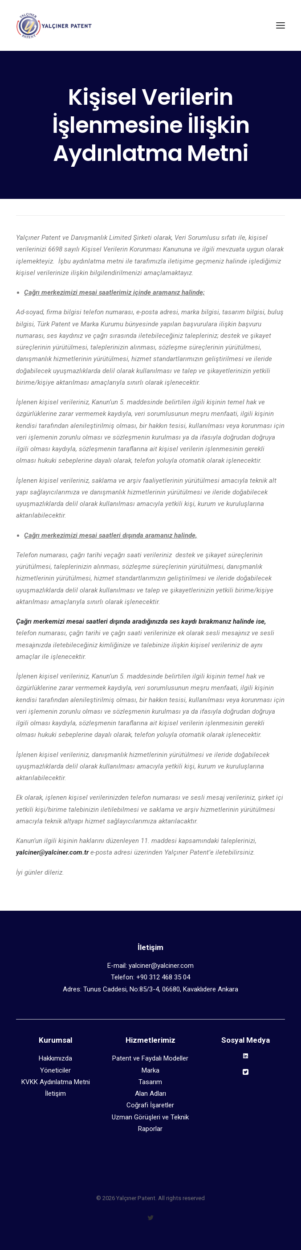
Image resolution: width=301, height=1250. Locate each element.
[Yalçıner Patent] (54, 25)
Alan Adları (150, 1094)
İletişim (55, 1094)
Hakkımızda (55, 1058)
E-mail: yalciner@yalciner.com (150, 966)
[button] (280, 25)
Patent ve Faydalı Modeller (150, 1058)
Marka (150, 1070)
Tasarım (150, 1082)
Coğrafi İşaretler (150, 1105)
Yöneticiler (55, 1070)
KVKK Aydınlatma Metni (55, 1082)
